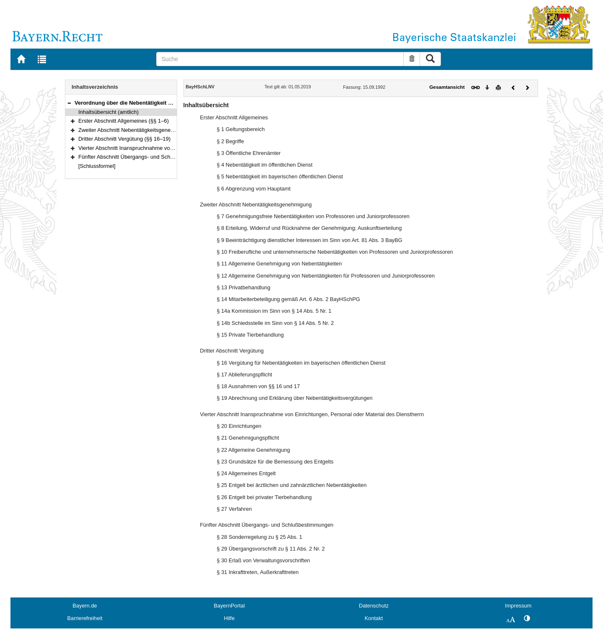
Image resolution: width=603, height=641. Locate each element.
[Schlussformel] (97, 166)
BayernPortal (229, 605)
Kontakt (374, 618)
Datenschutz (374, 605)
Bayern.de (84, 605)
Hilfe (229, 618)
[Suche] (280, 59)
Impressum (518, 605)
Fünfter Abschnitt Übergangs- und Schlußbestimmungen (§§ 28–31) (159, 157)
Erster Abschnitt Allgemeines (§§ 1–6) (123, 121)
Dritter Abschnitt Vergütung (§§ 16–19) (124, 139)
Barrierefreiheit (85, 618)
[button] (69, 103)
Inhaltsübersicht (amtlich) (108, 112)
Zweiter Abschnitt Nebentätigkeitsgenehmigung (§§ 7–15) (147, 130)
